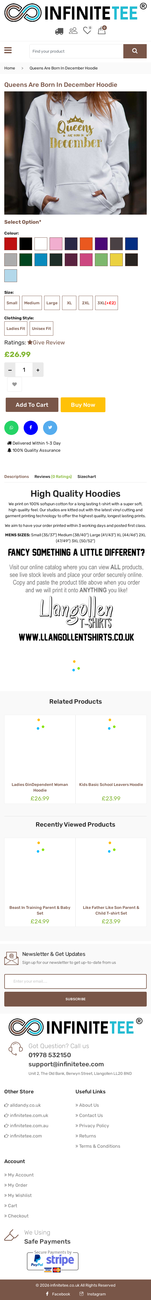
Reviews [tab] (53, 477)
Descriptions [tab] (16, 477)
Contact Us (89, 1115)
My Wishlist (18, 1195)
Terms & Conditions (98, 1146)
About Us (87, 1105)
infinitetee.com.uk (26, 1115)
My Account (19, 1175)
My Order (15, 1185)
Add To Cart (32, 404)
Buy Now (83, 404)
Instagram (92, 1294)
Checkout (16, 1216)
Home (9, 68)
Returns (86, 1136)
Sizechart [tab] (86, 477)
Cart (10, 1205)
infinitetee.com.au (26, 1125)
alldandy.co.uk (22, 1105)
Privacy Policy (92, 1125)
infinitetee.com (23, 1136)
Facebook (57, 1294)
